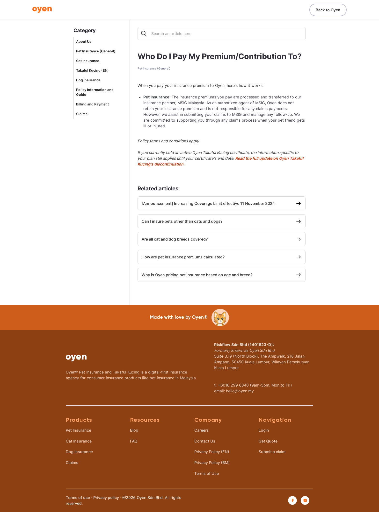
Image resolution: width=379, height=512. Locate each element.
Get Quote (268, 441)
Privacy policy (106, 497)
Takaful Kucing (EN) (92, 70)
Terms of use (78, 497)
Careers (201, 430)
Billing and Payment (92, 104)
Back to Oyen (328, 9)
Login (264, 430)
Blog (134, 430)
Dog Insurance (88, 80)
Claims (81, 114)
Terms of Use (206, 473)
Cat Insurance (87, 61)
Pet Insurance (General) (96, 51)
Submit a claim (272, 451)
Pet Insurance (78, 430)
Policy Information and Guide (95, 92)
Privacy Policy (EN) (211, 451)
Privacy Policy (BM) (212, 462)
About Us (83, 41)
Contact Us (204, 441)
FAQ (133, 441)
